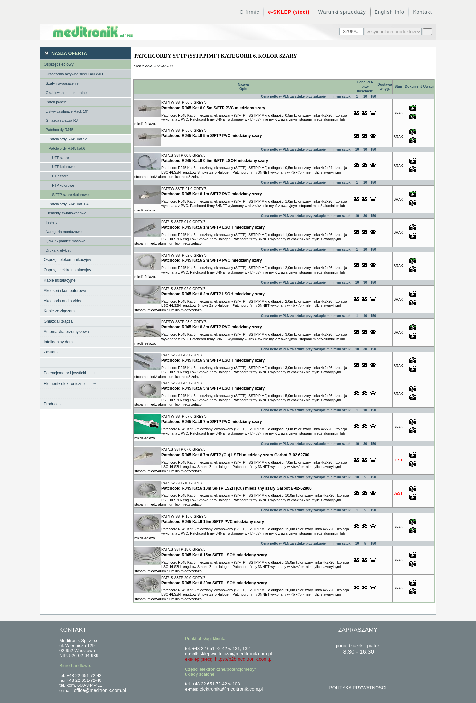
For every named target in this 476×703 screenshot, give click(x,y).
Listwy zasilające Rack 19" (67, 111)
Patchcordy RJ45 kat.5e (68, 139)
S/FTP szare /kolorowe (70, 195)
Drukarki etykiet (58, 250)
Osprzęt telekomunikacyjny (67, 260)
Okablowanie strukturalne (66, 93)
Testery (51, 222)
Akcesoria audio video (63, 301)
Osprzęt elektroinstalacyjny (67, 270)
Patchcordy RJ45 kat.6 (67, 148)
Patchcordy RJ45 (59, 130)
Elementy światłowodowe (66, 213)
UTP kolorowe (63, 167)
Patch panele (56, 102)
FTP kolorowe (63, 185)
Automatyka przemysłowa (66, 331)
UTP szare (60, 158)
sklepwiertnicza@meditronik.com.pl (236, 653)
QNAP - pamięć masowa (65, 241)
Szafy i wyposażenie (62, 83)
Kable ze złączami (60, 311)
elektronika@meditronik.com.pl (231, 689)
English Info (389, 12)
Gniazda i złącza (58, 321)
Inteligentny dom (58, 342)
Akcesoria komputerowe (65, 290)
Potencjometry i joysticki (70, 372)
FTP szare (60, 176)
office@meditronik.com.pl (100, 690)
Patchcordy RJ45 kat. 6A (69, 204)
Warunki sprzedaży (342, 12)
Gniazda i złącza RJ (62, 120)
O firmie (250, 12)
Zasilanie (52, 352)
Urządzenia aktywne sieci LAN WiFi (74, 74)
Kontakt (422, 12)
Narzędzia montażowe (64, 232)
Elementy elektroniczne (70, 383)
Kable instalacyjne (60, 280)
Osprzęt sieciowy (59, 64)
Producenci (53, 404)
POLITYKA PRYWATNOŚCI (357, 687)
